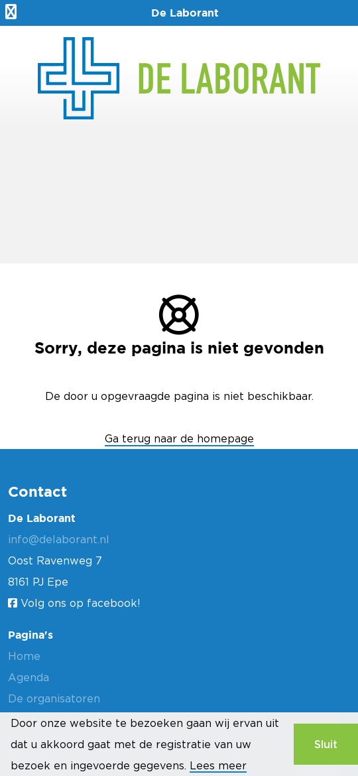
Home (24, 656)
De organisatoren (54, 698)
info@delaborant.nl (58, 539)
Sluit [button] (325, 744)
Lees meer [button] (218, 765)
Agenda (28, 677)
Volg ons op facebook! (74, 603)
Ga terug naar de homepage (179, 438)
